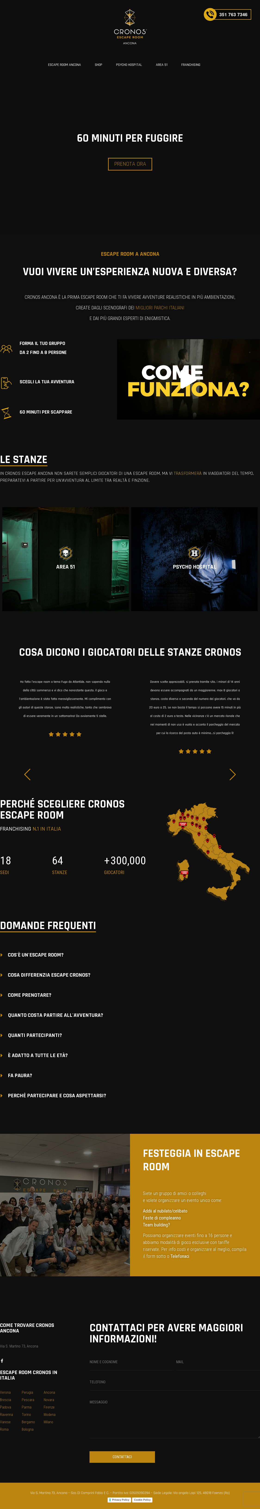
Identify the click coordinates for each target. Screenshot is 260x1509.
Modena (50, 1414)
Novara (49, 1400)
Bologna (28, 1429)
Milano (48, 1422)
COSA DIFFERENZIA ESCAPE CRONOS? (49, 975)
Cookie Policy (142, 1499)
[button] (188, 379)
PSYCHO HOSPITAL (129, 64)
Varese (5, 1422)
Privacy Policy (121, 1499)
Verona (5, 1392)
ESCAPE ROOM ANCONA (64, 64)
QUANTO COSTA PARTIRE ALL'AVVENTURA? (55, 1015)
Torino (26, 1414)
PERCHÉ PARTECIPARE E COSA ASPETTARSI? (57, 1095)
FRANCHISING (190, 64)
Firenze (49, 1407)
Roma (4, 1429)
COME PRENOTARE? (29, 995)
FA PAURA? (20, 1075)
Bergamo (28, 1422)
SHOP (98, 64)
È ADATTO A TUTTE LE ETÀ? (38, 1055)
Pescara (28, 1400)
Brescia (5, 1400)
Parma (26, 1407)
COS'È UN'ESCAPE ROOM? (36, 954)
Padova (5, 1407)
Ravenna (6, 1414)
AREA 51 (161, 64)
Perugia (27, 1392)
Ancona (49, 1392)
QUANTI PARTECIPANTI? (35, 1035)
